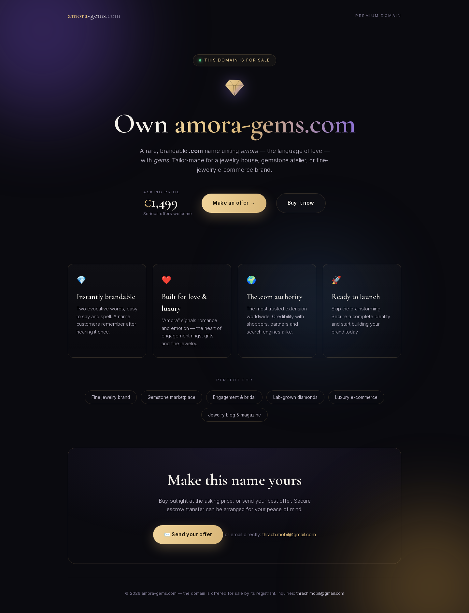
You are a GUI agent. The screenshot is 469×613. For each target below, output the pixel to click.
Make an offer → (234, 203)
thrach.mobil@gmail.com (289, 534)
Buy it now (301, 203)
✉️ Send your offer (188, 534)
